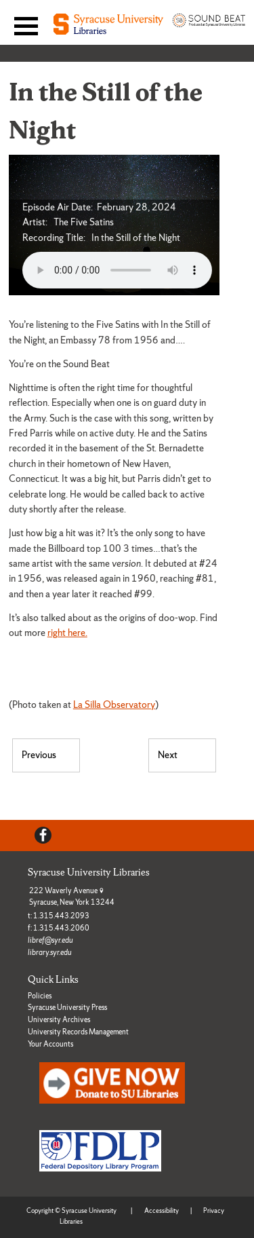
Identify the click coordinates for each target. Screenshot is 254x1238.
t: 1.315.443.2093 (58, 915)
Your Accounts (50, 1044)
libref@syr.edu (50, 940)
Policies (39, 995)
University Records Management (78, 1031)
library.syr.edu (50, 952)
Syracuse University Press (67, 1007)
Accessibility (161, 1210)
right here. (67, 632)
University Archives (59, 1019)
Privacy (213, 1210)
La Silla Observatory (114, 704)
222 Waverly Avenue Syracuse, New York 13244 (71, 896)
